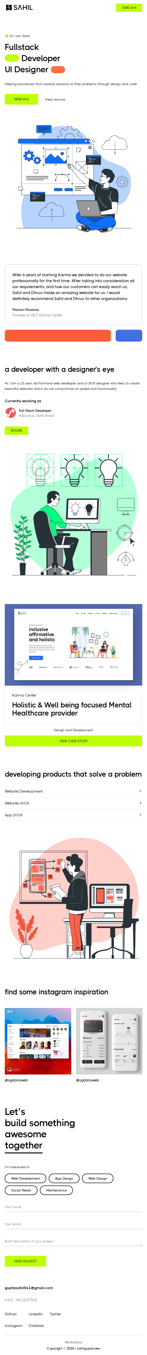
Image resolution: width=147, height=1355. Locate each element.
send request (25, 1261)
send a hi (129, 8)
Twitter (55, 1314)
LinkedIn (36, 1314)
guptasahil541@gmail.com (29, 1288)
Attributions (73, 1342)
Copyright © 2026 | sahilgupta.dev (73, 1348)
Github (11, 1314)
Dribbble (36, 1325)
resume (16, 430)
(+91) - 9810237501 (21, 1300)
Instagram (14, 1325)
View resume (55, 99)
